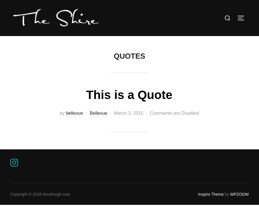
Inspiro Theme (210, 194)
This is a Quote (129, 95)
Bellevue (98, 113)
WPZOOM (239, 194)
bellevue (74, 113)
